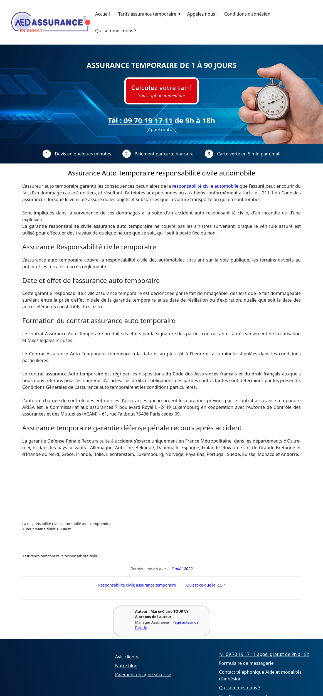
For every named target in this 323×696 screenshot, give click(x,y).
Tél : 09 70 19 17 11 (140, 121)
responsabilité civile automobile (205, 186)
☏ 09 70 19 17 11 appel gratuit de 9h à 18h (264, 654)
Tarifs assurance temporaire (150, 14)
